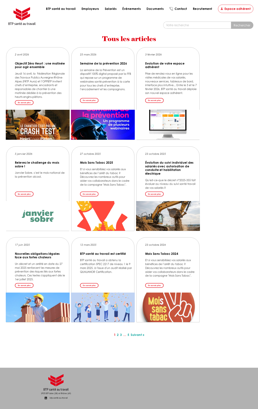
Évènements (131, 8)
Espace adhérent (237, 8)
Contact (181, 8)
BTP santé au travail (61, 8)
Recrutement (202, 8)
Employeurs (90, 8)
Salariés (111, 8)
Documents (155, 8)
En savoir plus (24, 102)
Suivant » (137, 335)
